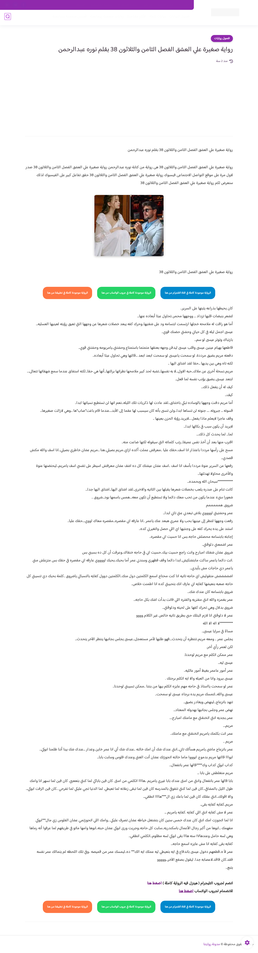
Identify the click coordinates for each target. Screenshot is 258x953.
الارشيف (80, 5)
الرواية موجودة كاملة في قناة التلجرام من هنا (188, 293)
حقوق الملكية (166, 5)
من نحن (147, 5)
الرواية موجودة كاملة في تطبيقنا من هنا (67, 293)
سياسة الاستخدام (128, 5)
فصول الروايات (178, 18)
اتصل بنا (184, 5)
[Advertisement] (129, 96)
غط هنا (152, 883)
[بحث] (7, 17)
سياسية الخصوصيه (101, 5)
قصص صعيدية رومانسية (68, 18)
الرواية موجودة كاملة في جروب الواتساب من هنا (126, 293)
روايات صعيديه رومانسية (105, 18)
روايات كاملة (156, 18)
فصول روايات (222, 38)
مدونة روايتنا (211, 944)
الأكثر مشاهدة (135, 18)
